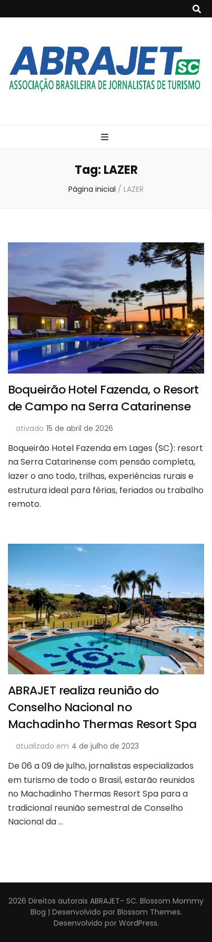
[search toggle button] (197, 9)
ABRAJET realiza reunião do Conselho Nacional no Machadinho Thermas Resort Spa (102, 707)
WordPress (138, 923)
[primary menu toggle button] (106, 137)
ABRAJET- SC (113, 901)
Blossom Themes (147, 912)
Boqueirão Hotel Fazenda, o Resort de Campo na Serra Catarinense (103, 398)
